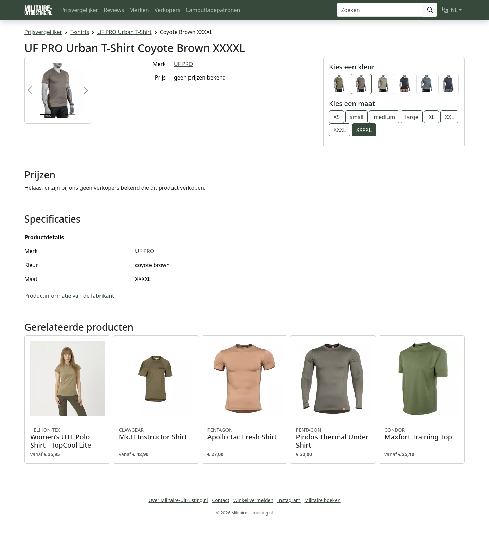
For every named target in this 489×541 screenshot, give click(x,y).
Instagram (289, 500)
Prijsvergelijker (79, 10)
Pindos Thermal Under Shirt (333, 438)
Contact (220, 500)
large (411, 117)
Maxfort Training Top (421, 433)
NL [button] (450, 10)
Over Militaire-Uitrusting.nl (178, 500)
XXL (449, 117)
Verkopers (167, 10)
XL (432, 117)
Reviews (114, 10)
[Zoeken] (380, 10)
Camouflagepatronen (213, 10)
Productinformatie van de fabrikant (69, 295)
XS (336, 117)
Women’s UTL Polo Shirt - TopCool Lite (67, 438)
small (356, 117)
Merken (139, 10)
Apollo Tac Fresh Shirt (244, 433)
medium (384, 117)
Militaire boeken (322, 500)
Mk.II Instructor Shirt (156, 433)
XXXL (339, 130)
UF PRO (183, 64)
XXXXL (364, 130)
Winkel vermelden (253, 500)
